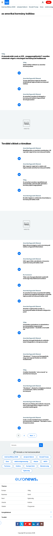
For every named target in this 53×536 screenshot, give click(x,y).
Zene (41, 7)
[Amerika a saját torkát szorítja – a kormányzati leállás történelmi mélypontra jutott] (37, 313)
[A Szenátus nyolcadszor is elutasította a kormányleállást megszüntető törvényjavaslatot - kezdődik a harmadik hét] (37, 329)
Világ (3, 54)
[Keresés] (26, 445)
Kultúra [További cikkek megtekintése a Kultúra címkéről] (18, 466)
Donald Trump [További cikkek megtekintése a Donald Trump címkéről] (44, 457)
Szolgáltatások (6, 512)
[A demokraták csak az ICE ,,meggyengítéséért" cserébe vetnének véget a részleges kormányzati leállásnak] (26, 57)
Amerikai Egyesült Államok (32, 78)
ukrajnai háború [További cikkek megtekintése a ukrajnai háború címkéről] (29, 457)
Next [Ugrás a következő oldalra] (31, 435)
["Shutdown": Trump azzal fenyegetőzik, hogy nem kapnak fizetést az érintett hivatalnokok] (37, 361)
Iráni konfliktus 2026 (8, 7)
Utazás (4, 502)
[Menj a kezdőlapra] (7, 2)
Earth (29, 494)
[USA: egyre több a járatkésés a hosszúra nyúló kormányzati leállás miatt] (37, 266)
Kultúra (30, 502)
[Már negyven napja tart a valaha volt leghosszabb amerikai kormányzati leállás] (37, 171)
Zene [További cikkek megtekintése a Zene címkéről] (7, 461)
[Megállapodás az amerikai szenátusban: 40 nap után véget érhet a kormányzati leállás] (37, 155)
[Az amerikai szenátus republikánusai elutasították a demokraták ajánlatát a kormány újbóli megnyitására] (37, 186)
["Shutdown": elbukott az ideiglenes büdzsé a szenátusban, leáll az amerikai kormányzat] (37, 392)
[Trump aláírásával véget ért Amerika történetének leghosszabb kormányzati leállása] (37, 85)
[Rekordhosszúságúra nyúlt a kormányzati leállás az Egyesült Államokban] (37, 250)
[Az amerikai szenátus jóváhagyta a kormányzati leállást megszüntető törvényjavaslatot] (37, 101)
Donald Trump (33, 7)
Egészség (31, 498)
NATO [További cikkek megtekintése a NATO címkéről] (45, 461)
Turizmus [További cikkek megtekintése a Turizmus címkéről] (7, 466)
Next (3, 498)
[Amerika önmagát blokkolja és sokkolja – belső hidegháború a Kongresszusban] (37, 345)
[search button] (41, 445)
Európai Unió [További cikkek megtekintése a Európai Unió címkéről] (30, 466)
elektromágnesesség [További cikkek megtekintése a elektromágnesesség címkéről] (21, 461)
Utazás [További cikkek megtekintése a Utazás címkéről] (36, 461)
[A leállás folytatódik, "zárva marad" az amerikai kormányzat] (37, 377)
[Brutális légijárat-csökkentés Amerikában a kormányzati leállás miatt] (37, 202)
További (4, 517)
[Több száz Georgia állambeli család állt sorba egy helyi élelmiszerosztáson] (37, 281)
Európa (4, 490)
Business (4, 494)
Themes (4, 486)
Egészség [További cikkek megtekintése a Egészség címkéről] (26, 470)
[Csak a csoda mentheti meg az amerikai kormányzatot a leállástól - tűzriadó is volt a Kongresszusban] (37, 424)
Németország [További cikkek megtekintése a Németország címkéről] (44, 466)
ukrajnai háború (22, 7)
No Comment (27, 274)
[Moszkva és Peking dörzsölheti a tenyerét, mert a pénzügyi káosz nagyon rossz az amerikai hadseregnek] (37, 408)
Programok (31, 506)
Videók (4, 506)
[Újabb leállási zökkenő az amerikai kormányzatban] (37, 69)
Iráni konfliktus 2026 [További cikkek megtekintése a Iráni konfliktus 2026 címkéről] (11, 457)
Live (48, 2)
